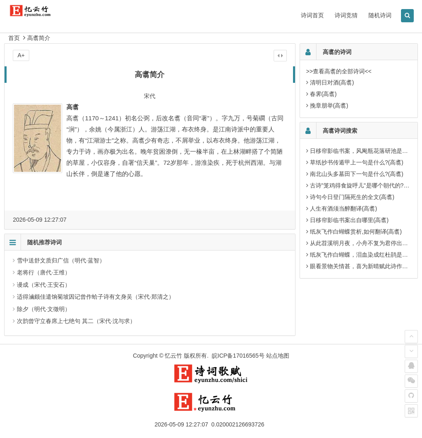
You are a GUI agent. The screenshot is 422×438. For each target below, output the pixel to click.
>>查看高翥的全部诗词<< (339, 71)
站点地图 (277, 355)
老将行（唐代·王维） (43, 272)
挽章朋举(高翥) (329, 105)
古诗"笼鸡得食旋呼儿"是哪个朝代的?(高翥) (364, 185)
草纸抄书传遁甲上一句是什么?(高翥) (356, 162)
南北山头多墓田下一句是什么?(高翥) (356, 174)
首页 (14, 38)
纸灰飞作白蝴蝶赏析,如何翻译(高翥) (356, 231)
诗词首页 (312, 15)
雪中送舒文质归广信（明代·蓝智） (61, 260)
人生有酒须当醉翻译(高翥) (343, 208)
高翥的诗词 (337, 52)
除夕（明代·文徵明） (43, 309)
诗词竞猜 (346, 15)
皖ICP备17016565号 (238, 355)
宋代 (149, 96)
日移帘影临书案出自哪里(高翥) (349, 220)
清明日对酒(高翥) (332, 82)
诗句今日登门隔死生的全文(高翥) (352, 197)
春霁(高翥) (323, 94)
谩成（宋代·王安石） (43, 284)
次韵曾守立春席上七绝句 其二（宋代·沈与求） (76, 321)
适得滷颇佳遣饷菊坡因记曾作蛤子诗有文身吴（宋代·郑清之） (95, 296)
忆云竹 (173, 355)
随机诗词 (380, 15)
